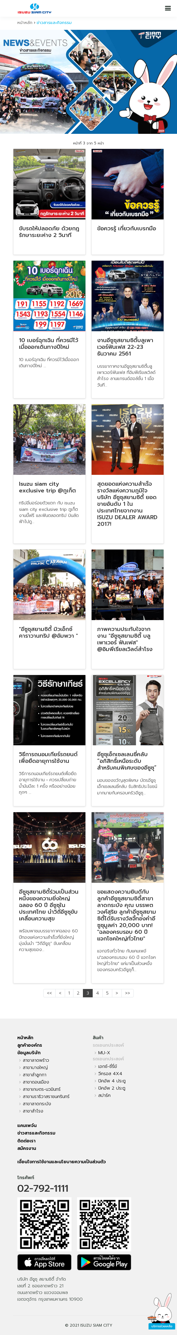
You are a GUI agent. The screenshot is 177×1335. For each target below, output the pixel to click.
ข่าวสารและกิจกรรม (36, 1133)
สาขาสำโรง (33, 1111)
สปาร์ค (104, 1095)
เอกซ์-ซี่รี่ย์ (107, 1066)
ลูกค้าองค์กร (29, 1045)
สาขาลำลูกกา (34, 1075)
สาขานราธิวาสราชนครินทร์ (46, 1096)
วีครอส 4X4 (110, 1074)
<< (49, 993)
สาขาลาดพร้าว (36, 1060)
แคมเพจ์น (27, 1125)
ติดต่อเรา (26, 1141)
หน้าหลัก (24, 23)
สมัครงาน (26, 1148)
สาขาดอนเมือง (36, 1082)
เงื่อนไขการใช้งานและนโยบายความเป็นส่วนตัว (61, 1162)
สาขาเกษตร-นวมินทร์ (42, 1089)
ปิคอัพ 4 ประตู (112, 1081)
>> (127, 993)
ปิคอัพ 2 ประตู (111, 1088)
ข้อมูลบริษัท (28, 1052)
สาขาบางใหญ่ (35, 1067)
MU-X (104, 1053)
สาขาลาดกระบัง (37, 1104)
